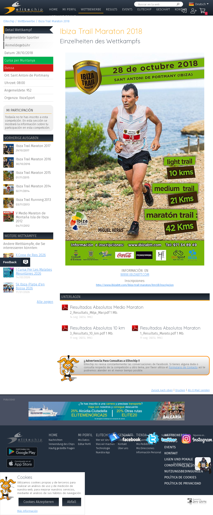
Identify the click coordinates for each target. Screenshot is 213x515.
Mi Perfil (69, 9)
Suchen (177, 4)
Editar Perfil (84, 444)
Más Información (27, 511)
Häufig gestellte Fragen (62, 448)
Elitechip (144, 9)
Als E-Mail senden (199, 390)
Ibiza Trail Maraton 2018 (53, 21)
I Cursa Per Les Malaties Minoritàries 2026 (34, 271)
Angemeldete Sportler (22, 38)
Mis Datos (83, 439)
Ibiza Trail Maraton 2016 (33, 159)
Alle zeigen (45, 302)
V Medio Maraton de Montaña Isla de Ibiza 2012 (32, 217)
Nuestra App (103, 452)
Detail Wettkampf (18, 30)
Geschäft (163, 9)
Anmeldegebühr (17, 45)
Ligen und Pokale (62, 16)
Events (127, 9)
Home (53, 9)
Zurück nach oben (162, 390)
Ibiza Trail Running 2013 (33, 200)
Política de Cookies (180, 477)
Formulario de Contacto (183, 367)
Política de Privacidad (182, 483)
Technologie (103, 448)
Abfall (71, 502)
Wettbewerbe (91, 9)
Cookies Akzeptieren (39, 502)
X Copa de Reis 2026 (31, 255)
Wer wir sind (103, 439)
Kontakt (181, 9)
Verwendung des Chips (61, 444)
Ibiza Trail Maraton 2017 (33, 146)
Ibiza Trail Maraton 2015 (33, 173)
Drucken (180, 390)
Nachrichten (55, 439)
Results (111, 9)
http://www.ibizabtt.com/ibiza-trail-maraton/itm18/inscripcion (134, 285)
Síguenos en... (129, 435)
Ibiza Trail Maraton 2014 (33, 186)
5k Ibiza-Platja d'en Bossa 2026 (30, 286)
